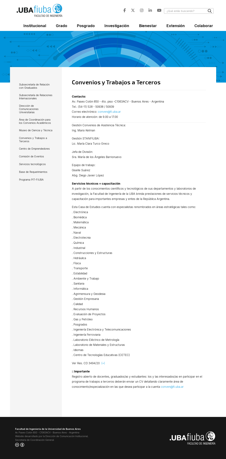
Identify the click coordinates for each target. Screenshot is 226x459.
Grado (61, 25)
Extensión (175, 25)
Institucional (34, 25)
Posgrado (86, 25)
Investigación (116, 25)
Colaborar (203, 25)
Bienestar (148, 25)
